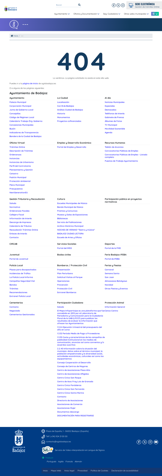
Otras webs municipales (136, 14)
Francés (69, 461)
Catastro (13, 173)
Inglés (61, 461)
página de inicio (30, 83)
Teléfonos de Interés (115, 113)
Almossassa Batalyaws (116, 281)
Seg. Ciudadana (111, 14)
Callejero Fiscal (16, 214)
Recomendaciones (18, 292)
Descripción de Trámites (21, 151)
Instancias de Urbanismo (21, 162)
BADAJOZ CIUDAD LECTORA (70, 233)
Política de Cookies (99, 470)
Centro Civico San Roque (69, 377)
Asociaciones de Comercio (69, 404)
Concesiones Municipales (21, 125)
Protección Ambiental (20, 181)
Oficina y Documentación (86, 14)
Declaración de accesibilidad (124, 470)
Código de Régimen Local (21, 117)
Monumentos (63, 117)
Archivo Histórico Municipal (70, 226)
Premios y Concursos (67, 211)
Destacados (110, 109)
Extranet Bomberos (66, 292)
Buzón (12, 128)
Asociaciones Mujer (66, 408)
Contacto (14, 237)
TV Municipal (111, 125)
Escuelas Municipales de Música (72, 203)
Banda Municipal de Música (70, 207)
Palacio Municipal (17, 102)
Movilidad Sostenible (115, 128)
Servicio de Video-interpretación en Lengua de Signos (80, 450)
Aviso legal (69, 470)
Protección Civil (64, 288)
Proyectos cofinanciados (69, 121)
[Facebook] (114, 5)
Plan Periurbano (65, 273)
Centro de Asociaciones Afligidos (73, 374)
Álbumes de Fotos (113, 121)
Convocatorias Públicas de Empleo (121, 151)
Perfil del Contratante (20, 166)
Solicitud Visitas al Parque (69, 277)
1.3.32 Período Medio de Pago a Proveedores (78, 333)
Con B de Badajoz (65, 106)
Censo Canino (111, 310)
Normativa (14, 207)
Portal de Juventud (18, 259)
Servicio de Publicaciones (69, 222)
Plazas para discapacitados (22, 269)
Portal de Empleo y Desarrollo (71, 147)
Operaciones (63, 281)
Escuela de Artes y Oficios (69, 237)
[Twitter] (123, 5)
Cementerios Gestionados (22, 314)
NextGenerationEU (18, 192)
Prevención (62, 285)
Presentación (63, 269)
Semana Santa (112, 273)
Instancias (14, 158)
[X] (118, 5)
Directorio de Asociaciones (70, 400)
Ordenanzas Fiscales (19, 211)
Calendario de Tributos (20, 226)
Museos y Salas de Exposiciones (72, 214)
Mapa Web (56, 470)
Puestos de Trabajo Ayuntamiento (121, 161)
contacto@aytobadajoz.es (58, 441)
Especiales (110, 106)
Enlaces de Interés (18, 233)
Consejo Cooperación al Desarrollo (74, 362)
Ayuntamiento (62, 14)
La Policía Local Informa (21, 277)
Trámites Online (17, 147)
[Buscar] (79, 5)
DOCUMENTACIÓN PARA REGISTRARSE (75, 415)
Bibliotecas (62, 218)
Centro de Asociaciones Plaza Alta (73, 370)
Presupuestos (16, 188)
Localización (63, 102)
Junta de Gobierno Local (21, 109)
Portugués (51, 461)
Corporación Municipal (20, 106)
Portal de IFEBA (112, 259)
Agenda (108, 132)
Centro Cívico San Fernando (70, 389)
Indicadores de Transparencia (23, 132)
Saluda (12, 203)
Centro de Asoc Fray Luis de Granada (75, 381)
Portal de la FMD (113, 248)
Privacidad (82, 470)
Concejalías (15, 113)
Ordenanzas (15, 154)
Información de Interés (20, 218)
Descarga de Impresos (20, 222)
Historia (61, 113)
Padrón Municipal (17, 177)
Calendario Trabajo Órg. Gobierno (25, 121)
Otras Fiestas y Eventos (116, 288)
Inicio (14, 36)
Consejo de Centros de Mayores (72, 366)
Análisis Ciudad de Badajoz (70, 109)
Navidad (109, 285)
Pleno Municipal (17, 185)
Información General (115, 307)
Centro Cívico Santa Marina (70, 393)
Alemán (78, 461)
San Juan (109, 277)
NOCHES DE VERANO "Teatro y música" (76, 230)
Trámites (13, 288)
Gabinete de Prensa (114, 117)
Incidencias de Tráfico (20, 273)
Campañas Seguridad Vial (22, 281)
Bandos (13, 285)
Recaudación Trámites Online (23, 230)
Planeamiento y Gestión (21, 169)
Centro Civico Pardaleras (69, 385)
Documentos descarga (68, 412)
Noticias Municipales (115, 102)
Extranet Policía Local (20, 296)
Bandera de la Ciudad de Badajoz (25, 136)
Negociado (14, 310)
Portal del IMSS (64, 248)
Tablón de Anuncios (114, 147)
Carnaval (109, 269)
